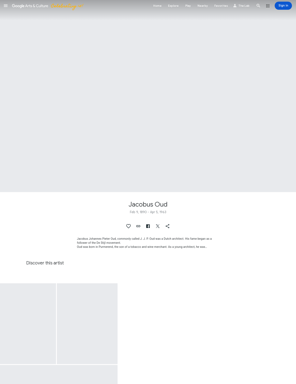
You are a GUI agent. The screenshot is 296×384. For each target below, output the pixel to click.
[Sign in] (283, 6)
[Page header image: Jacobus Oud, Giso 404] (148, 96)
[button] (6, 6)
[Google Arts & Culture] (47, 5)
